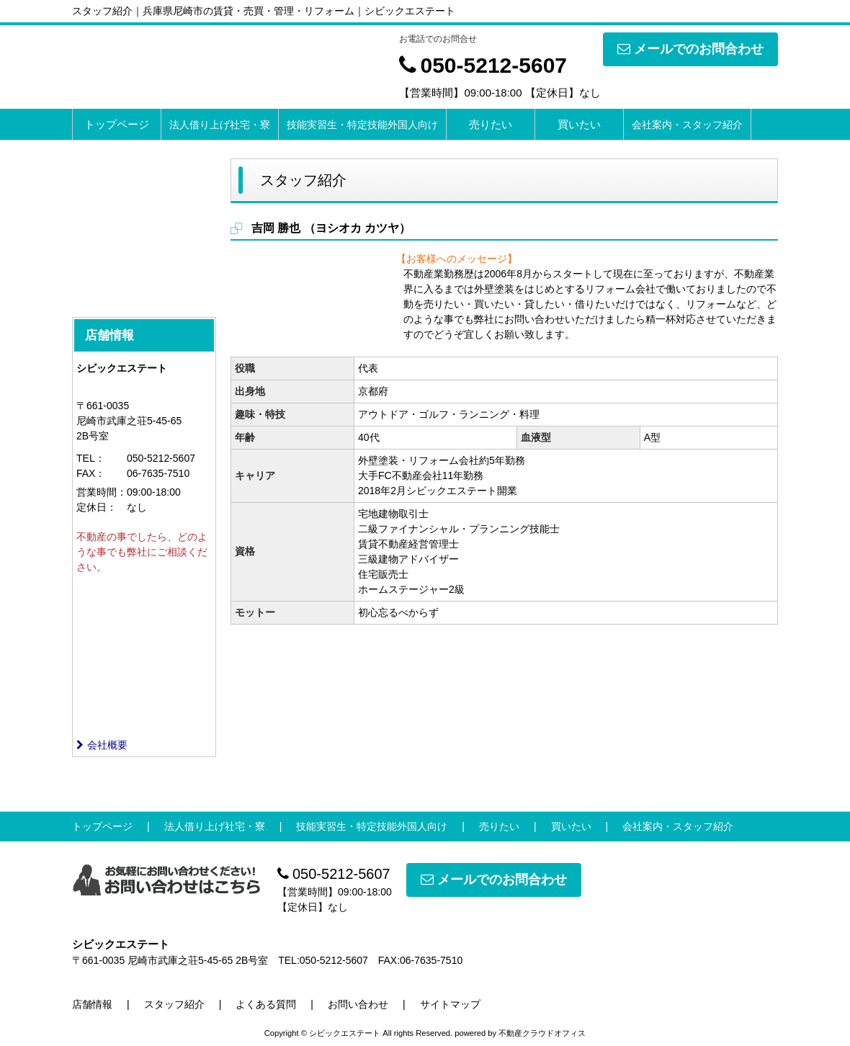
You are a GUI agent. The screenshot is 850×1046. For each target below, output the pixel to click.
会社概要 (102, 745)
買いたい (579, 124)
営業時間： (101, 492)
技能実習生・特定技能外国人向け (362, 124)
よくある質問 (266, 1004)
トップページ (116, 124)
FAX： (90, 473)
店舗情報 (92, 1004)
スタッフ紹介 (174, 1004)
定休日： (96, 507)
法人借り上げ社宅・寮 (219, 124)
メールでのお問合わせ (690, 49)
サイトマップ (450, 1004)
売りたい (490, 124)
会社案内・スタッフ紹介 (687, 124)
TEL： (90, 458)
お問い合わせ (358, 1004)
